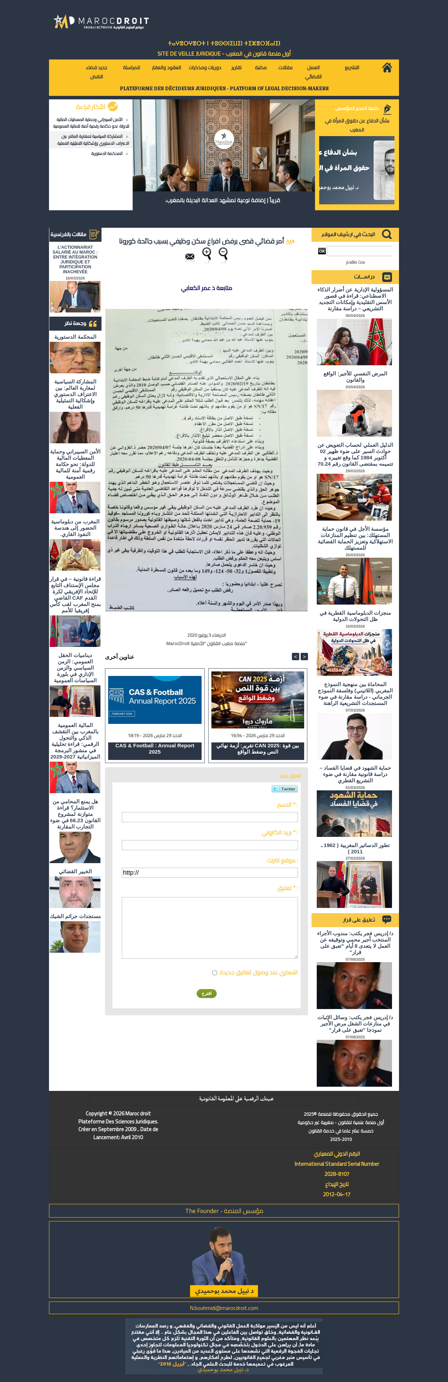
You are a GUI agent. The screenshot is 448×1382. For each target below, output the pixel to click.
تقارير (236, 67)
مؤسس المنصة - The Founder (224, 1211)
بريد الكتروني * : (279, 832)
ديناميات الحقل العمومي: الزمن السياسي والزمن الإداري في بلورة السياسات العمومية (75, 667)
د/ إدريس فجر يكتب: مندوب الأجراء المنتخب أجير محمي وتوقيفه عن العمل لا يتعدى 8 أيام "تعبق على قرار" (355, 942)
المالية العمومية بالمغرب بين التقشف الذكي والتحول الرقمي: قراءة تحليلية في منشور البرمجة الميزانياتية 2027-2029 (75, 741)
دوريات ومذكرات (205, 67)
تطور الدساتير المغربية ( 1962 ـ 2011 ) (355, 848)
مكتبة (261, 67)
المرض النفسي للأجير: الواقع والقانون (355, 377)
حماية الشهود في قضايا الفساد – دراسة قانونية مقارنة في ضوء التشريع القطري (355, 774)
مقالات (285, 67)
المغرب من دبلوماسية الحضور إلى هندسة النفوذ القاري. (75, 528)
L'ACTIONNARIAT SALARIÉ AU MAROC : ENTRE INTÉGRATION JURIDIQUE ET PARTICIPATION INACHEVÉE (75, 259)
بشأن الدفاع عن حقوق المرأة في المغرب (357, 125)
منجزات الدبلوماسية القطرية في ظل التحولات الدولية (355, 616)
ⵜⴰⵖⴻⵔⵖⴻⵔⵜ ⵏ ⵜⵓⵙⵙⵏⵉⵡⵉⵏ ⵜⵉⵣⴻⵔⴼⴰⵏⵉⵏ (224, 44)
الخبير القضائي (75, 871)
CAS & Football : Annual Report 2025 (154, 748)
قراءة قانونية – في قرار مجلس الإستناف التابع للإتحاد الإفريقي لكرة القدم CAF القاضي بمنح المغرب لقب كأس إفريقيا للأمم (75, 594)
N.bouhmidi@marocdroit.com (224, 1308)
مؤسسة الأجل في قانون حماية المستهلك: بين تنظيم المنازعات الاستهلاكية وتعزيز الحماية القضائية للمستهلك (355, 538)
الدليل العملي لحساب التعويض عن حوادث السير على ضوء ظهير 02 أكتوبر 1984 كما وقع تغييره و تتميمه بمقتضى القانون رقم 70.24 (355, 454)
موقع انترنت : (282, 860)
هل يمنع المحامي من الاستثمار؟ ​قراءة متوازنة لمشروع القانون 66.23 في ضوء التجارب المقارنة (75, 814)
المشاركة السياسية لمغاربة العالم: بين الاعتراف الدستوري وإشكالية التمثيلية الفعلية (93, 139)
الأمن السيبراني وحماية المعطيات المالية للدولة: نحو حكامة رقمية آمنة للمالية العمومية (91, 122)
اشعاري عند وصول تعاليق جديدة (258, 972)
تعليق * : (287, 888)
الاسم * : (287, 804)
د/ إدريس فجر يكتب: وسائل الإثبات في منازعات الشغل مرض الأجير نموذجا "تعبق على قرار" (355, 1023)
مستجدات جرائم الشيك (75, 916)
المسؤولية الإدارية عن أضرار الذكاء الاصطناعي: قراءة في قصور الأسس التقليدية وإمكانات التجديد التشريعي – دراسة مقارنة (355, 299)
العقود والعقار (166, 67)
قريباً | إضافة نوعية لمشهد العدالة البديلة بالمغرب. (222, 200)
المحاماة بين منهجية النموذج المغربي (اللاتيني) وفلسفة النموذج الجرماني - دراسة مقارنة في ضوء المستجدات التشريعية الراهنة (355, 693)
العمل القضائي (313, 72)
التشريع (352, 67)
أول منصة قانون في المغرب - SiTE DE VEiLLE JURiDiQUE (224, 53)
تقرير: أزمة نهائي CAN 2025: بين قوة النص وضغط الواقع (257, 748)
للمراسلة (131, 67)
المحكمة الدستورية (106, 153)
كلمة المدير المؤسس (357, 108)
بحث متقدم (355, 262)
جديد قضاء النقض (96, 72)
